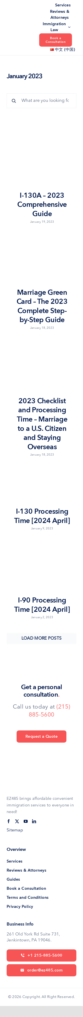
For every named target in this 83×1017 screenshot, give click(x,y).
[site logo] (21, 21)
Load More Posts (41, 639)
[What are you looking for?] (41, 100)
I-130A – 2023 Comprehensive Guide (42, 205)
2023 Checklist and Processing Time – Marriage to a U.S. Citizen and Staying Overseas (42, 424)
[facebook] (9, 821)
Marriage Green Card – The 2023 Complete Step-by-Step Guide (42, 306)
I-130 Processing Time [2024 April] (42, 516)
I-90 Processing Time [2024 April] (42, 604)
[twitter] (17, 821)
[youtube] (26, 821)
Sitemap (15, 830)
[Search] (14, 100)
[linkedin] (34, 821)
